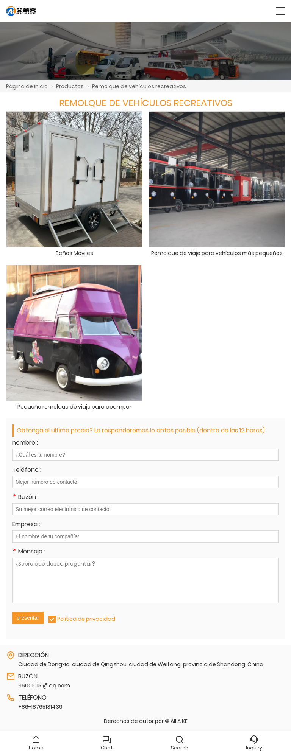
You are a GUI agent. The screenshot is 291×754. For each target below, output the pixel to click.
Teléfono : (26, 470)
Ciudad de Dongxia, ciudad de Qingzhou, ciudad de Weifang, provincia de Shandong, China (140, 664)
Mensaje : (28, 552)
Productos (70, 86)
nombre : (25, 443)
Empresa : (26, 525)
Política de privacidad (86, 619)
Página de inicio (27, 86)
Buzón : (25, 497)
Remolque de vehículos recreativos (139, 86)
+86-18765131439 (40, 706)
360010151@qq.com (44, 685)
